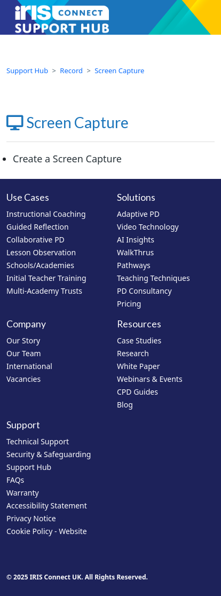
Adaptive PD (138, 214)
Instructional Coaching (46, 214)
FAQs (15, 480)
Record (71, 70)
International (29, 366)
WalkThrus (135, 252)
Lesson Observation (41, 252)
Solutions (136, 197)
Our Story (23, 340)
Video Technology (148, 227)
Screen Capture (119, 70)
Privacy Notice (31, 518)
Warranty (22, 493)
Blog (125, 404)
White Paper (138, 366)
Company (26, 324)
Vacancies (23, 379)
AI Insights (135, 239)
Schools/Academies (40, 265)
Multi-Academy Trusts (44, 291)
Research (133, 353)
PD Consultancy (144, 291)
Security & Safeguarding (48, 454)
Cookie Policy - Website (46, 531)
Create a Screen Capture (67, 158)
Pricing (129, 304)
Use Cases (27, 197)
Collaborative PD (35, 239)
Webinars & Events (150, 379)
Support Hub (27, 70)
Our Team (23, 353)
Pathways (134, 265)
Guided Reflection (37, 227)
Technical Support (37, 441)
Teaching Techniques (153, 278)
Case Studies (139, 340)
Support (23, 424)
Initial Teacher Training (46, 278)
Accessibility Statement (46, 505)
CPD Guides (137, 392)
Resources (139, 324)
